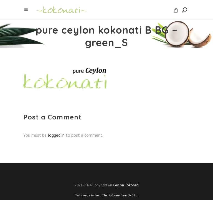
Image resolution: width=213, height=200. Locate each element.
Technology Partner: (106, 195)
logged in (56, 135)
